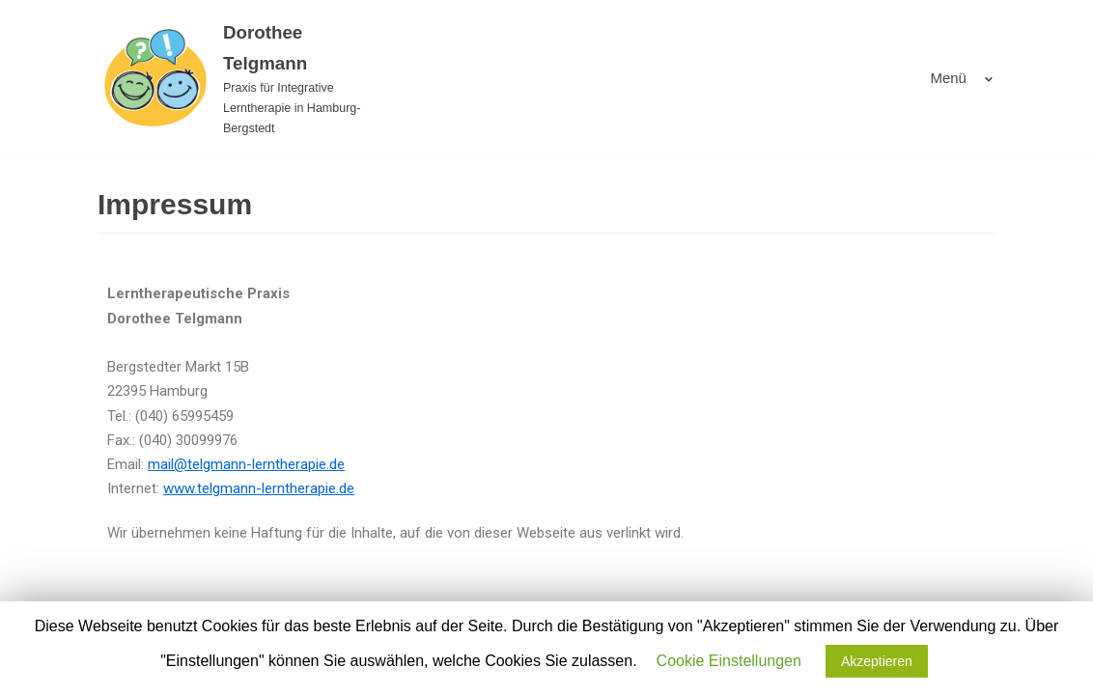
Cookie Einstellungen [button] (729, 661)
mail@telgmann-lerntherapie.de (246, 464)
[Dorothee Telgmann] (238, 78)
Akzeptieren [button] (876, 661)
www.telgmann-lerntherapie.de (258, 488)
